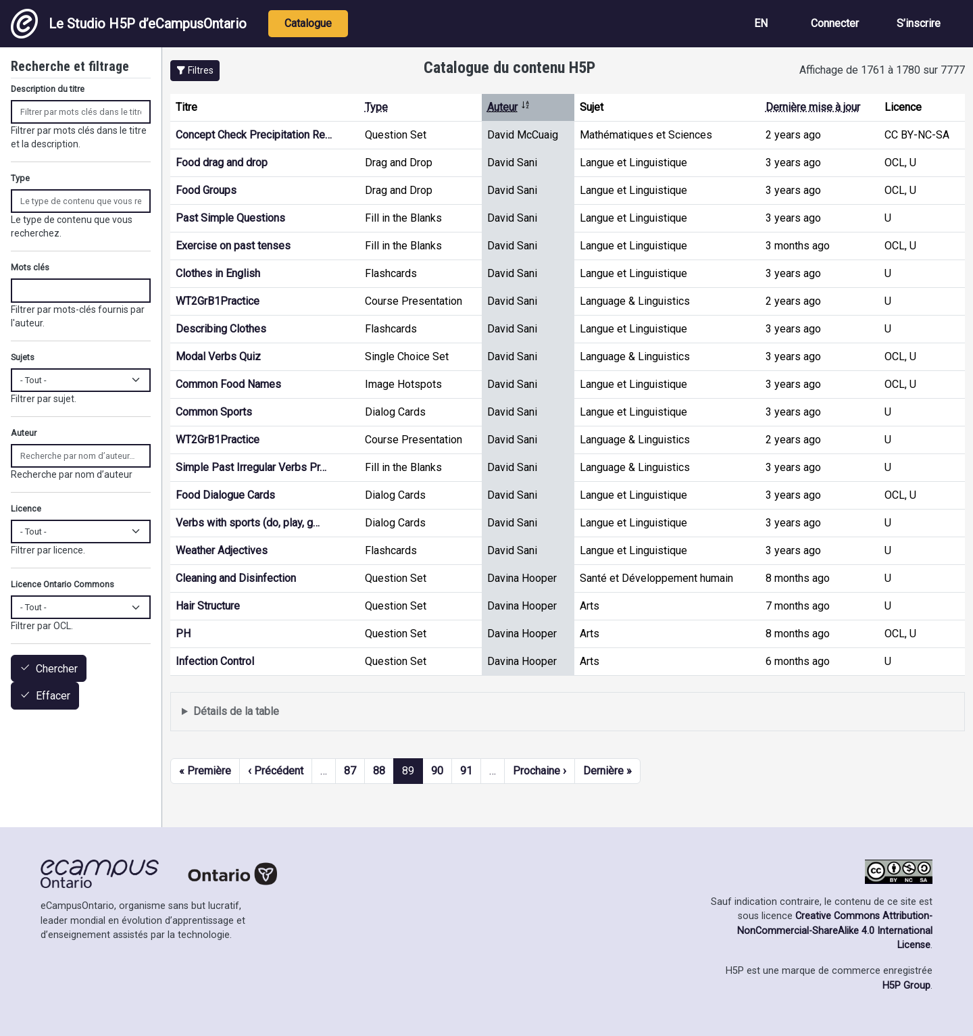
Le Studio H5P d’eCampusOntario (129, 24)
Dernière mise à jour (813, 107)
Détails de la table (236, 711)
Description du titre (47, 89)
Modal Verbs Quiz (218, 356)
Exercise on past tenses (233, 245)
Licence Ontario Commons (62, 584)
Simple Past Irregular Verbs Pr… (251, 467)
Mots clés (30, 267)
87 (350, 770)
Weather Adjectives (222, 550)
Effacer (53, 696)
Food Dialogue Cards (225, 495)
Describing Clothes (221, 328)
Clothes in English (218, 273)
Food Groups (206, 190)
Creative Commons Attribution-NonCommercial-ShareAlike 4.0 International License (834, 930)
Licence (26, 508)
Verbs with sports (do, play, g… (248, 522)
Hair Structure (208, 605)
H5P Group (906, 985)
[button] (195, 70)
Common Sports (214, 411)
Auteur (508, 107)
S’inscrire (919, 23)
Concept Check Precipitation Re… (254, 134)
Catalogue (308, 23)
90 (437, 770)
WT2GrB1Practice (217, 301)
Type (376, 107)
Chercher (57, 668)
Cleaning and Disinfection (236, 578)
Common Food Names (228, 384)
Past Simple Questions (230, 218)
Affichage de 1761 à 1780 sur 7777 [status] (882, 70)
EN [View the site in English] (761, 23)
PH (183, 633)
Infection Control (215, 661)
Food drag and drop (222, 162)
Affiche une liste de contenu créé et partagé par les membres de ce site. (567, 712)
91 (466, 770)
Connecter (835, 23)
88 (379, 770)
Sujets (22, 357)
